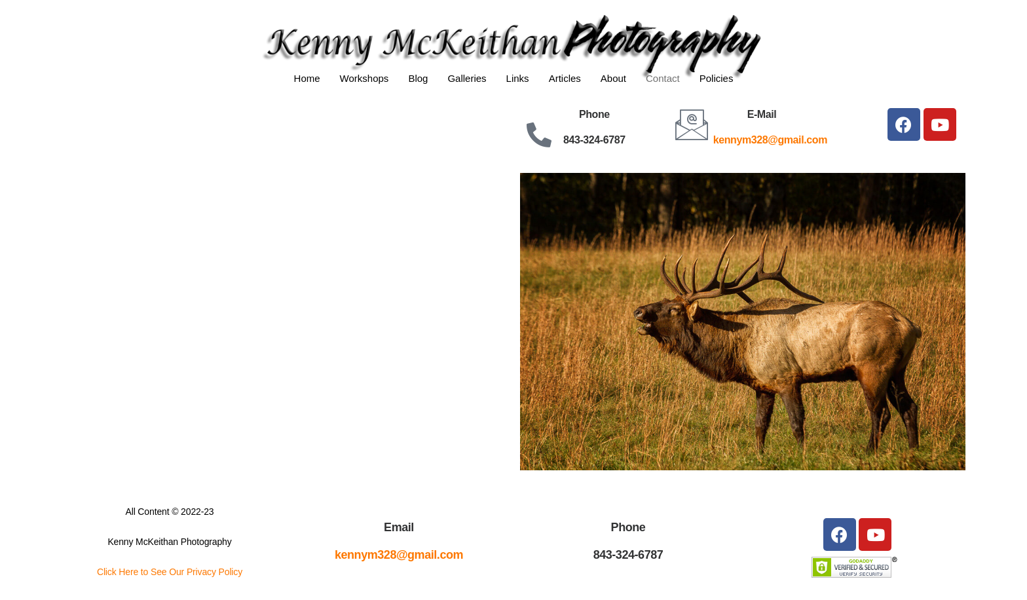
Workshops (364, 78)
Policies (717, 78)
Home (307, 78)
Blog (418, 78)
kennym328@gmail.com (770, 139)
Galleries (466, 78)
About (613, 78)
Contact (663, 78)
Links (517, 78)
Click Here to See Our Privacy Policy (169, 572)
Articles (565, 78)
